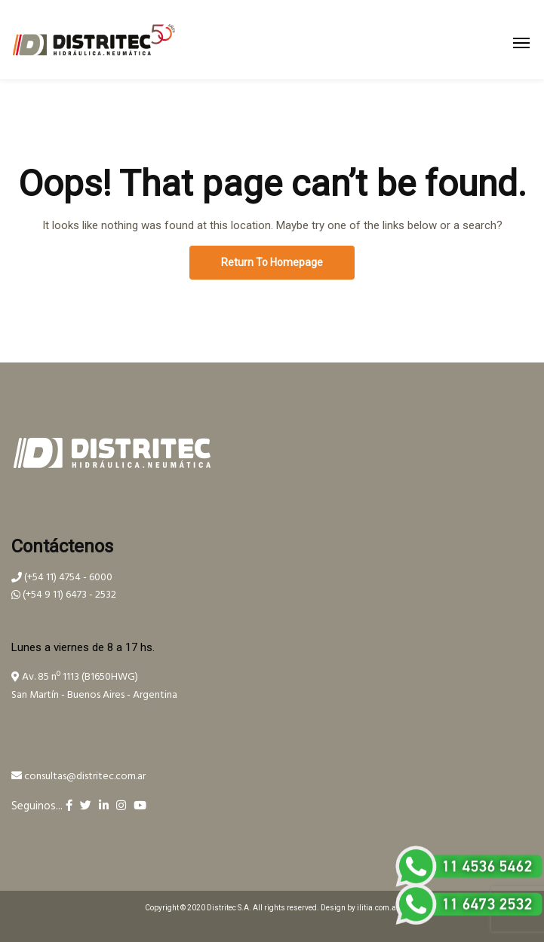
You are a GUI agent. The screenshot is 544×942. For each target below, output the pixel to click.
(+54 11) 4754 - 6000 (61, 577)
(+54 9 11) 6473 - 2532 (63, 595)
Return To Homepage (272, 262)
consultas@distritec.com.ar (78, 776)
